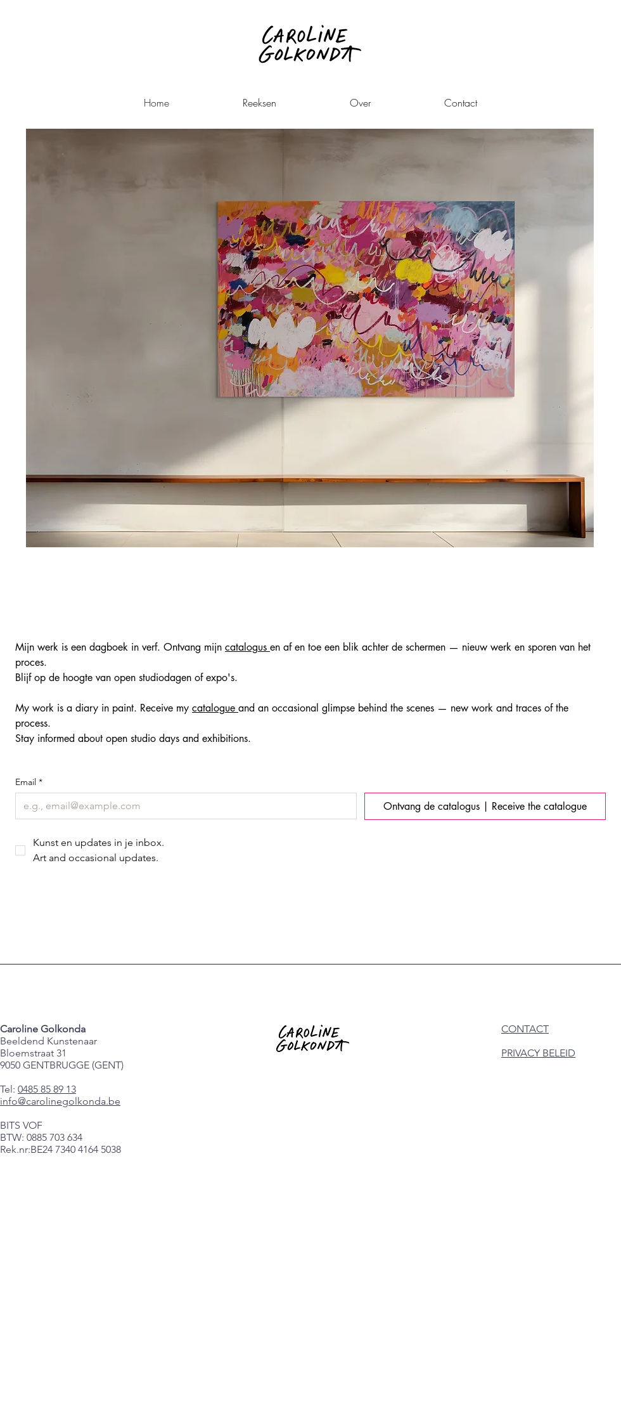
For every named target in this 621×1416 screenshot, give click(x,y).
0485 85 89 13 (47, 1089)
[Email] (182, 806)
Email (28, 782)
